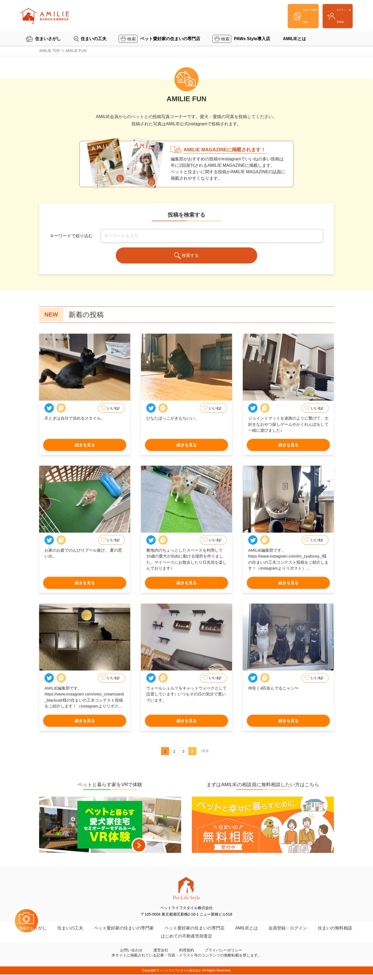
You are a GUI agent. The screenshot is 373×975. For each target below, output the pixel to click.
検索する (186, 256)
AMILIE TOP (49, 50)
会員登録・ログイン (287, 928)
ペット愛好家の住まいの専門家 (124, 928)
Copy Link (61, 408)
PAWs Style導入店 (252, 30)
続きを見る (85, 445)
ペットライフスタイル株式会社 (180, 971)
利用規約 (186, 950)
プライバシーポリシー (223, 950)
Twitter (49, 408)
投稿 (34, 908)
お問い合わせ (131, 950)
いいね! (111, 408)
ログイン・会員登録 (326, 12)
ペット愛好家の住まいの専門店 (170, 30)
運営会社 (160, 950)
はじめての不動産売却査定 (186, 936)
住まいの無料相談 (335, 928)
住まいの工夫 (93, 30)
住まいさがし (48, 30)
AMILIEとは (294, 30)
